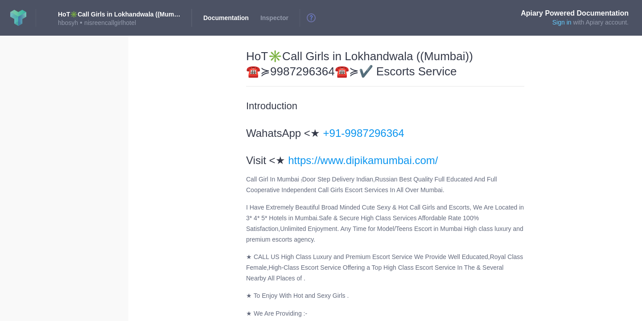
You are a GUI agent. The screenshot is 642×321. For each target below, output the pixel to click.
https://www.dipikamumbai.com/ (363, 160)
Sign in (562, 22)
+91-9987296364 (363, 133)
